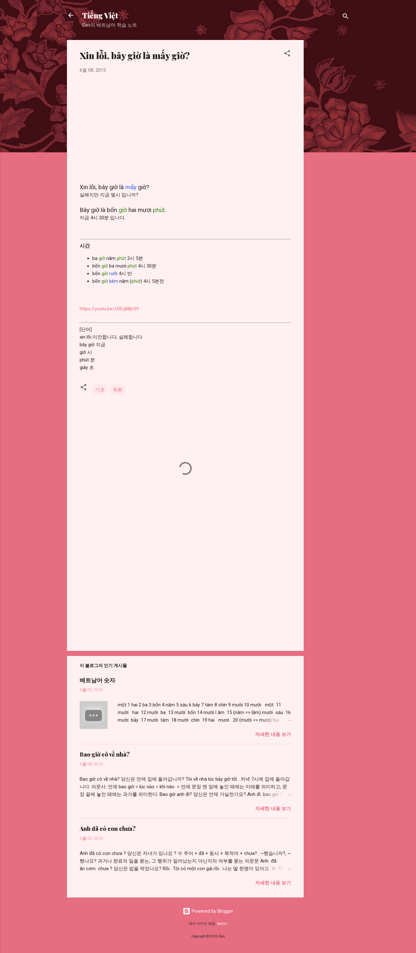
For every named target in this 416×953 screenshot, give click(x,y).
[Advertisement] (329, 135)
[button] (287, 54)
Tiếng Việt (100, 15)
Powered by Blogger (208, 911)
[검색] (345, 17)
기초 (100, 390)
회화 (117, 390)
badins (222, 924)
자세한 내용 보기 (273, 734)
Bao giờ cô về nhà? (105, 754)
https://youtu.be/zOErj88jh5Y (109, 309)
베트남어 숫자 (97, 680)
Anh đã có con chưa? (108, 828)
